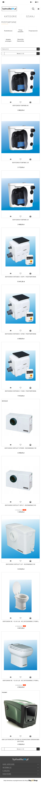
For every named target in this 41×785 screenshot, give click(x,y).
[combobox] (20, 49)
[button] (37, 2)
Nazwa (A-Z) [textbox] (5, 49)
